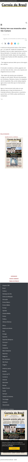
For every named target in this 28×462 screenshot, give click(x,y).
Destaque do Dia (7, 294)
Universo (4, 402)
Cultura (4, 291)
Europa (4, 308)
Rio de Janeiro (6, 359)
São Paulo (5, 362)
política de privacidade (7, 445)
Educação (5, 299)
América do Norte (7, 328)
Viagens (4, 365)
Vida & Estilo (5, 405)
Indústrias (5, 348)
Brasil (4, 288)
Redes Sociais (6, 388)
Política (4, 319)
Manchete (5, 382)
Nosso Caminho (14, 278)
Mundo (4, 385)
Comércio (5, 377)
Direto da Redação (7, 296)
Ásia (3, 331)
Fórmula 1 (5, 342)
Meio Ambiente (6, 351)
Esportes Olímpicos (7, 339)
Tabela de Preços (14, 281)
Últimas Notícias (6, 322)
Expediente (14, 276)
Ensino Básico (6, 302)
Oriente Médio (6, 313)
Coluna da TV (6, 374)
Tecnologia (5, 399)
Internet (4, 380)
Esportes (4, 337)
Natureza (4, 353)
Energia (4, 334)
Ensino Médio (6, 305)
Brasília (4, 371)
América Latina (6, 368)
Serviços (4, 394)
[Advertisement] (14, 15)
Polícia (4, 316)
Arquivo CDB (6, 34)
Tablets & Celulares (7, 396)
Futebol (4, 345)
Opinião (4, 310)
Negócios (4, 356)
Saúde (4, 391)
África (4, 325)
